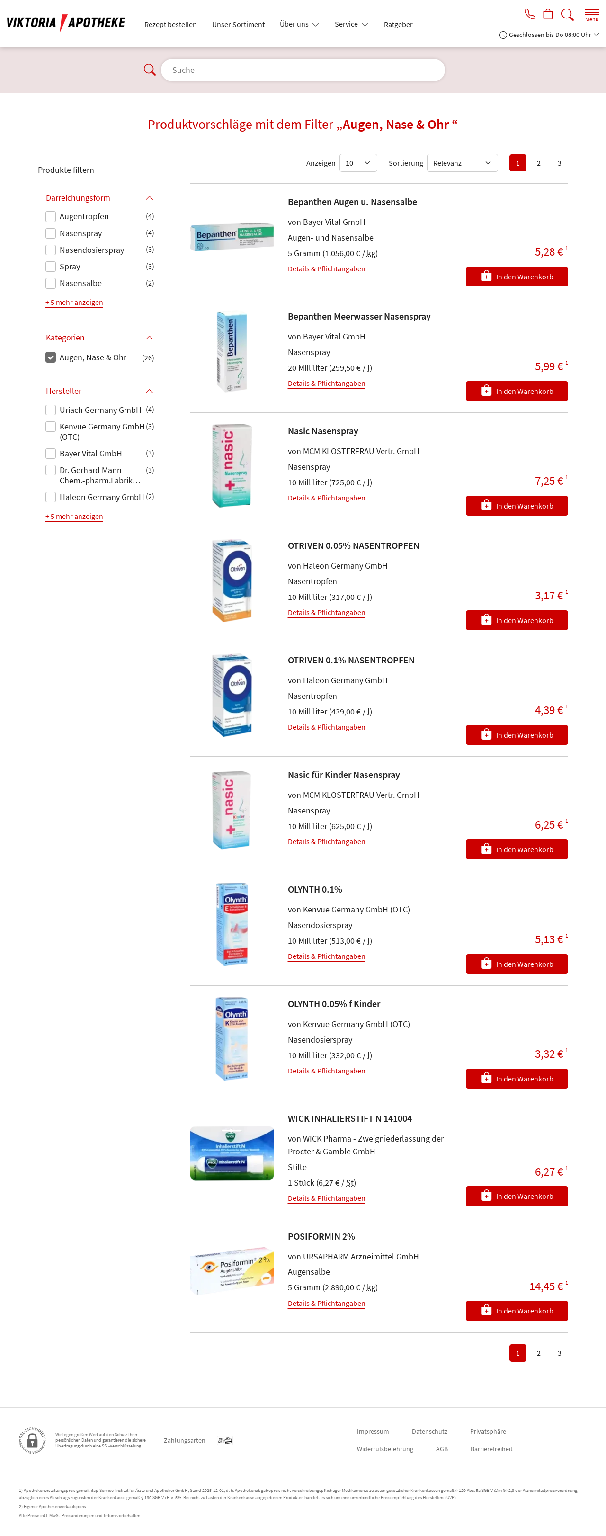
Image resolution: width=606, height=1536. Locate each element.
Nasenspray (81, 233)
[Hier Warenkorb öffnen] (547, 15)
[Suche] (568, 15)
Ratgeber (398, 24)
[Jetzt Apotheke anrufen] (526, 15)
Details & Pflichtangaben (326, 268)
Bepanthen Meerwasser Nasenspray (359, 316)
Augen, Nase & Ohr (93, 357)
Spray (70, 266)
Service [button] (347, 23)
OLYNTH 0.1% (315, 889)
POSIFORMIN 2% (321, 1236)
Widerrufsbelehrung (385, 1449)
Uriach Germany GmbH (101, 409)
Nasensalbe (81, 282)
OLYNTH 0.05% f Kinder (334, 1003)
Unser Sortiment (238, 24)
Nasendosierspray (92, 249)
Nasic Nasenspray (323, 431)
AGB (442, 1449)
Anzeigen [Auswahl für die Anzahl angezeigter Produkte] (321, 163)
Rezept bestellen (170, 24)
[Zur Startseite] (70, 24)
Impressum (373, 1431)
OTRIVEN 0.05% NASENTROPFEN (353, 545)
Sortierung (406, 163)
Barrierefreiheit (492, 1449)
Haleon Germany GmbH (102, 496)
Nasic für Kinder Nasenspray (344, 774)
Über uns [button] (295, 23)
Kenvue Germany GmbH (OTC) (102, 431)
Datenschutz (429, 1431)
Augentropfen (84, 216)
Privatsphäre (488, 1431)
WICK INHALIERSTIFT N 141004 (350, 1118)
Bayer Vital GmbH (91, 453)
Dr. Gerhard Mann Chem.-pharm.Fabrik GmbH (96, 475)
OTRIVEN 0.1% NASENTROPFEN (351, 660)
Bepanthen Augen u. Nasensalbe (352, 201)
